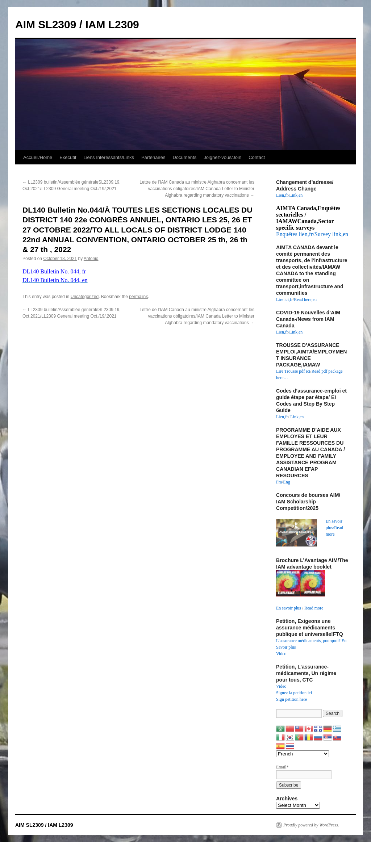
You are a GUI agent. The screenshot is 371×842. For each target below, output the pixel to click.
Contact (257, 157)
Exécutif (67, 157)
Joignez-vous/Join (222, 157)
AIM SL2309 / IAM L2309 (77, 24)
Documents (184, 157)
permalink (138, 296)
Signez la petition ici (294, 692)
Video (281, 653)
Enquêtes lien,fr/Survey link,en (312, 234)
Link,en (296, 195)
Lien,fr (282, 195)
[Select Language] (302, 753)
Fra (279, 482)
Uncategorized (85, 296)
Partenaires (153, 157)
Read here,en (305, 299)
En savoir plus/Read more (334, 528)
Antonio (91, 258)
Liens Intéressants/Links (108, 157)
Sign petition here (291, 699)
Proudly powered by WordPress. (311, 825)
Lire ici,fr (284, 299)
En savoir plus (288, 608)
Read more (313, 608)
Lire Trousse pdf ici (293, 371)
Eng (286, 482)
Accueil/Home (37, 157)
